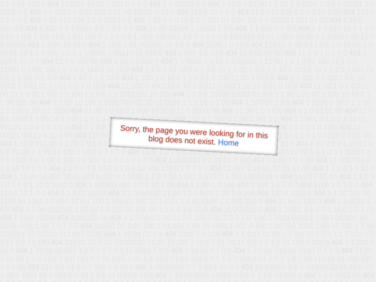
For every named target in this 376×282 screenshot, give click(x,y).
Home (228, 142)
